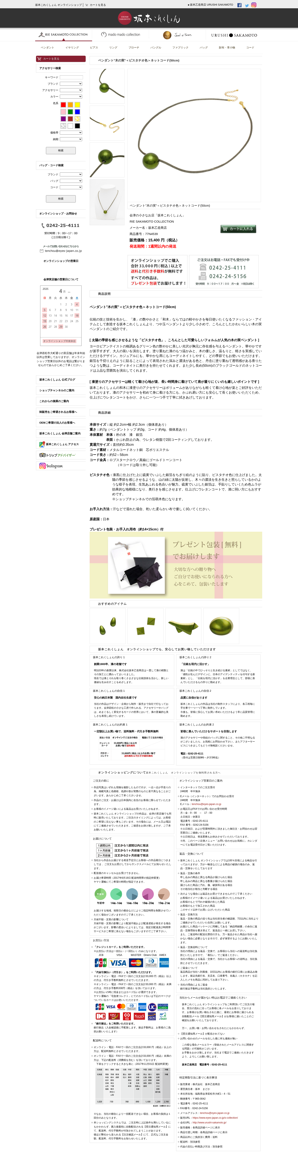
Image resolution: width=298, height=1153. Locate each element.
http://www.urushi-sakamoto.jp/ (209, 1122)
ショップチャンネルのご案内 (56, 390)
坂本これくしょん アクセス (59, 444)
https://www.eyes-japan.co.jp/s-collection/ (215, 1117)
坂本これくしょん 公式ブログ (57, 379)
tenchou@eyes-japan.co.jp (206, 804)
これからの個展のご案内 (54, 401)
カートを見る (51, 58)
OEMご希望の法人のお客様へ (57, 422)
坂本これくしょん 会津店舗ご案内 (60, 433)
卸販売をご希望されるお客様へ (58, 411)
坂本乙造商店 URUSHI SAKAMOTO (211, 4)
